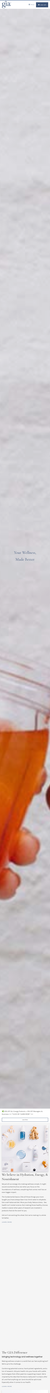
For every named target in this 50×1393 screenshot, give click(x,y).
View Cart (43, 5)
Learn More (25, 1119)
